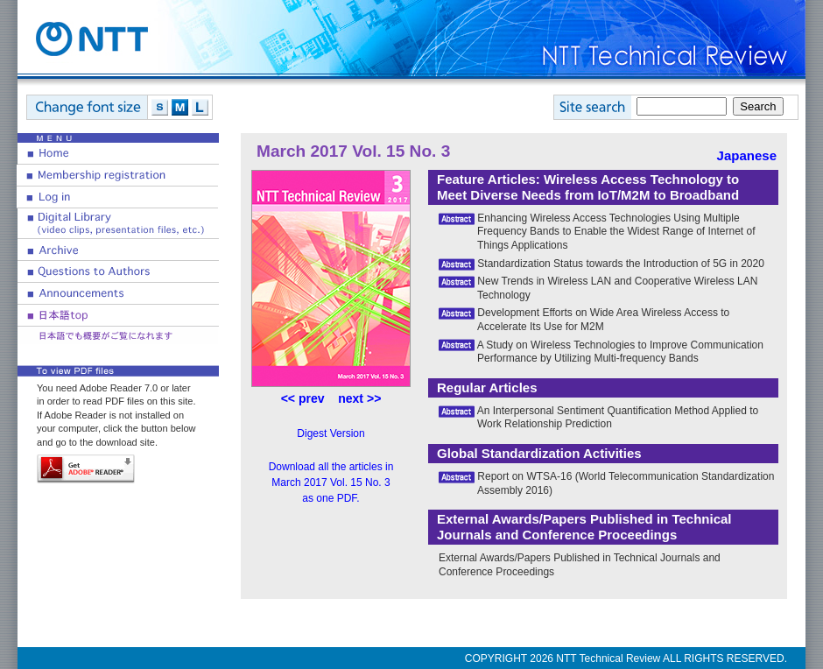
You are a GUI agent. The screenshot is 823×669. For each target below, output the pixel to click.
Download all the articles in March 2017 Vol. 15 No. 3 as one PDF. (331, 482)
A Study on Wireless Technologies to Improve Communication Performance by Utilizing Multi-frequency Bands (620, 352)
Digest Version (330, 433)
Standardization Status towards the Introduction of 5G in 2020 (620, 263)
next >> (359, 398)
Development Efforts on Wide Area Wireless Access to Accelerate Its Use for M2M (603, 319)
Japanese (747, 155)
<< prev (303, 398)
